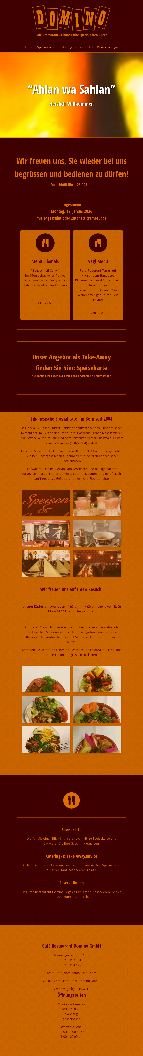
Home (28, 47)
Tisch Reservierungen (104, 47)
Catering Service (71, 47)
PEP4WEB (82, 989)
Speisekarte (45, 47)
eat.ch (75, 376)
